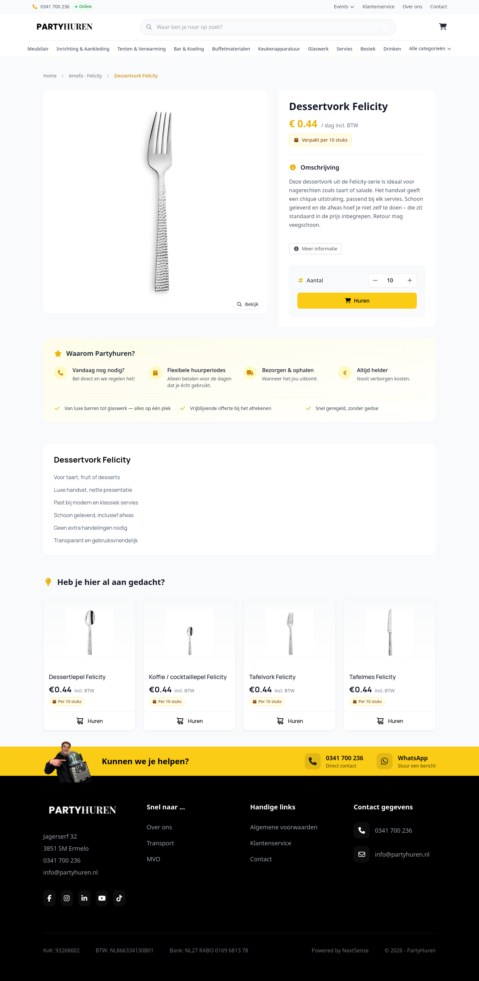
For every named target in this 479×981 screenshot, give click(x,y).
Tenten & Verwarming (141, 49)
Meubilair (38, 49)
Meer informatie (315, 248)
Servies (345, 49)
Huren (357, 300)
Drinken (392, 49)
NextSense (355, 950)
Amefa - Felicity (85, 75)
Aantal (310, 280)
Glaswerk (318, 49)
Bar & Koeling (189, 49)
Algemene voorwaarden (283, 827)
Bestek (368, 49)
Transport (160, 843)
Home (50, 75)
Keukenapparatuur (279, 49)
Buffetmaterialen (231, 49)
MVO (153, 859)
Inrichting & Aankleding (83, 49)
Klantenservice (379, 6)
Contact (438, 6)
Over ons (412, 6)
